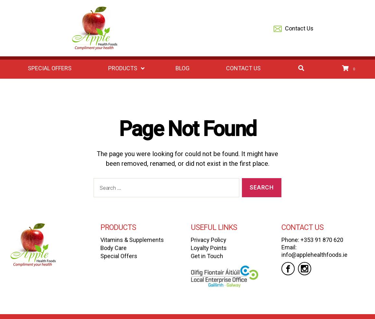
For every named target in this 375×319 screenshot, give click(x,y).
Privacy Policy (208, 239)
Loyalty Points (209, 248)
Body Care (113, 248)
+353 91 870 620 (322, 239)
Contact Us (293, 29)
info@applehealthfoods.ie (314, 254)
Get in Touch (207, 256)
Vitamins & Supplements (132, 239)
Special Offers (118, 256)
